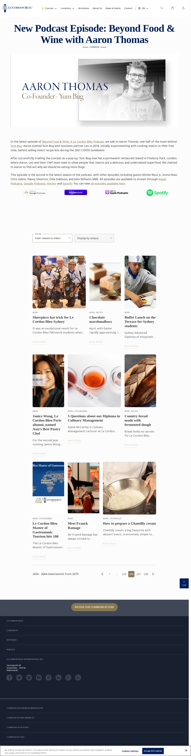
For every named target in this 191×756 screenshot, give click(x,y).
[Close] (186, 750)
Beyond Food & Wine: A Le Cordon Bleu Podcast (73, 141)
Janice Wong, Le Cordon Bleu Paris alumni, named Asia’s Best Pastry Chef (47, 427)
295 (124, 574)
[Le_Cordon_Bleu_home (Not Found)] (17, 8)
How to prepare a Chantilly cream (129, 526)
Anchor (51, 183)
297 (138, 574)
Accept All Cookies (153, 751)
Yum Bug (16, 146)
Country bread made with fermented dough (138, 423)
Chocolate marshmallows (100, 322)
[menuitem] (161, 8)
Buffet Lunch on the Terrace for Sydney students (140, 324)
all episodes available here (108, 183)
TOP (184, 583)
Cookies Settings (130, 751)
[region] (95, 751)
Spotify (67, 183)
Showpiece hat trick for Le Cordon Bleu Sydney (53, 322)
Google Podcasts (35, 183)
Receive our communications (94, 607)
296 (131, 574)
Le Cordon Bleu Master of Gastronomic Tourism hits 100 (45, 532)
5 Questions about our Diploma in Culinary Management (94, 421)
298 (146, 574)
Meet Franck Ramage (78, 528)
